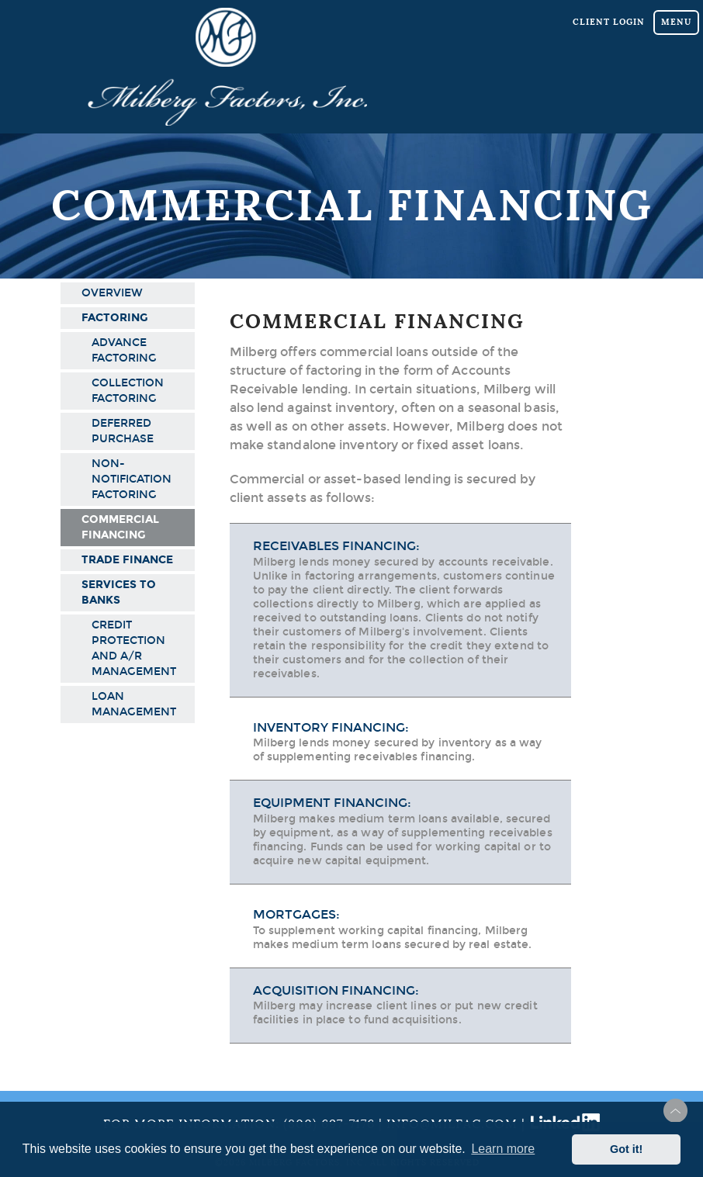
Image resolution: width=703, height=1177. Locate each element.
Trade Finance (127, 559)
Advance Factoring (124, 350)
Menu (676, 21)
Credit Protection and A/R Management (134, 648)
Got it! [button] (626, 1149)
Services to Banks (118, 592)
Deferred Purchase (123, 431)
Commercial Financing (120, 527)
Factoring (114, 317)
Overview (112, 292)
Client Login (609, 21)
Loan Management (134, 704)
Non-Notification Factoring (131, 479)
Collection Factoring (128, 390)
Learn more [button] (503, 1148)
